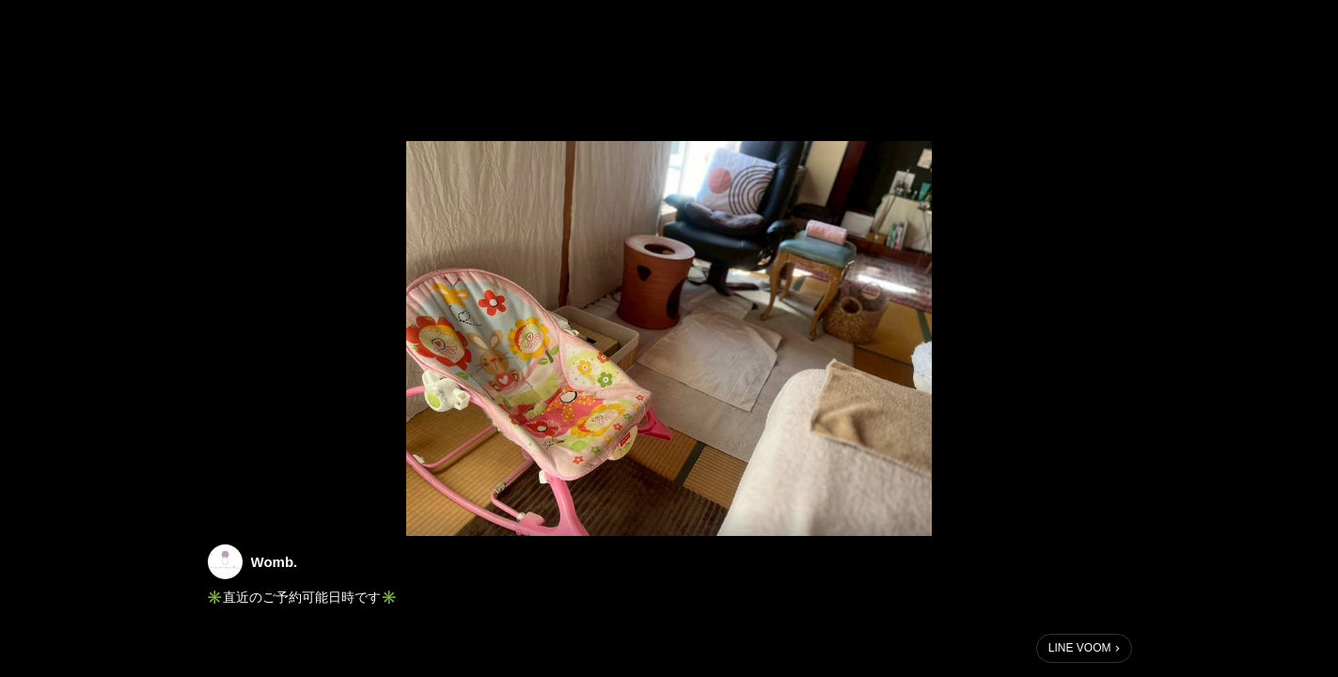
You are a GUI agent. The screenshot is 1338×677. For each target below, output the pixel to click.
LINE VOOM (1079, 647)
